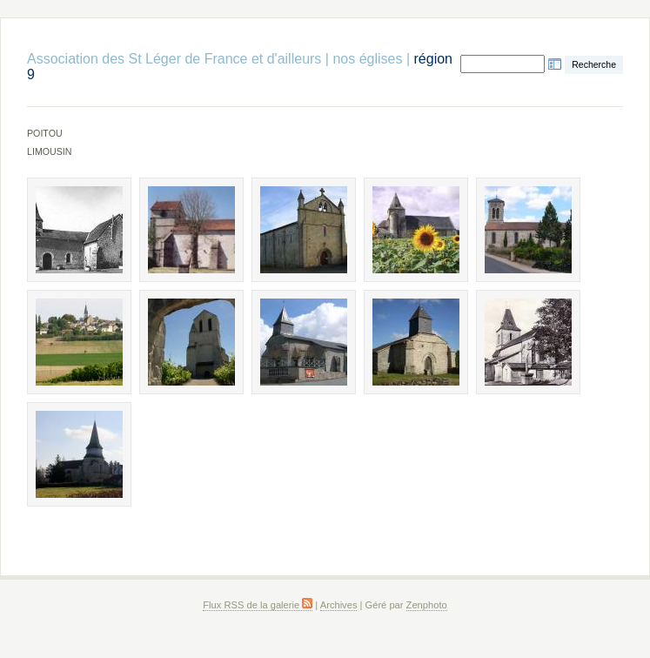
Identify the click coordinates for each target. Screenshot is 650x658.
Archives (339, 605)
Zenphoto (426, 605)
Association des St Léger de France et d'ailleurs (174, 58)
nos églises (367, 58)
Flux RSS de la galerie (257, 605)
